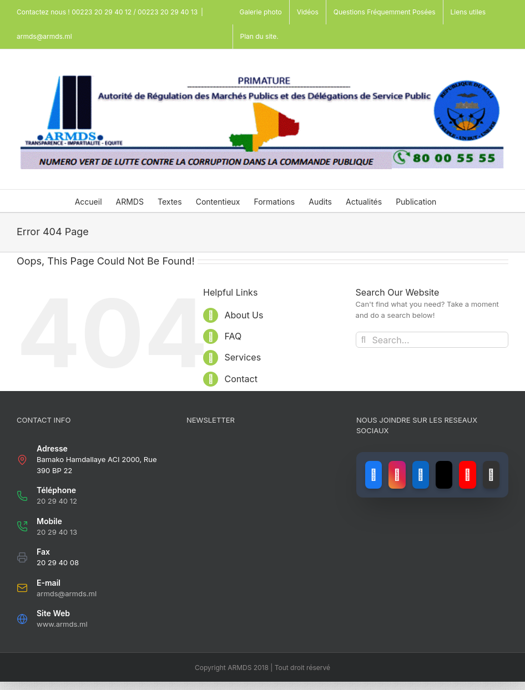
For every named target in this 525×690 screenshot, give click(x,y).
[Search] (364, 340)
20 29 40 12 (57, 500)
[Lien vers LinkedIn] (420, 475)
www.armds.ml (62, 624)
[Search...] (432, 340)
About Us (243, 315)
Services (242, 357)
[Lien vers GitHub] (491, 475)
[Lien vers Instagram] (396, 475)
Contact (240, 378)
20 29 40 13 (57, 531)
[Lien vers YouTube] (467, 475)
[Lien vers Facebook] (373, 475)
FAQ (232, 336)
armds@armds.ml (44, 36)
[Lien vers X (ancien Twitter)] (444, 475)
